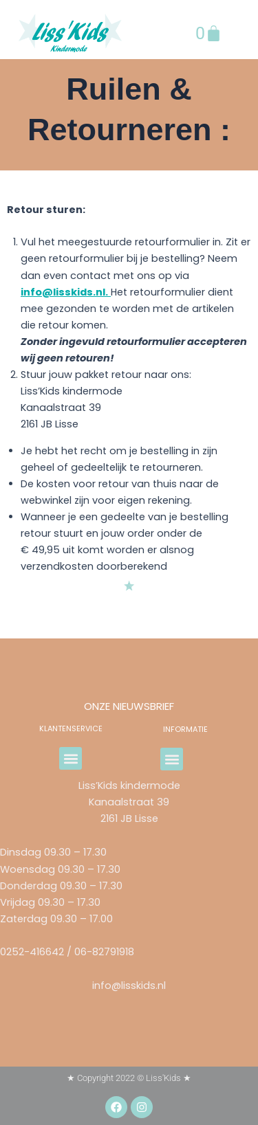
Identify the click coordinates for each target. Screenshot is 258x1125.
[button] (70, 758)
